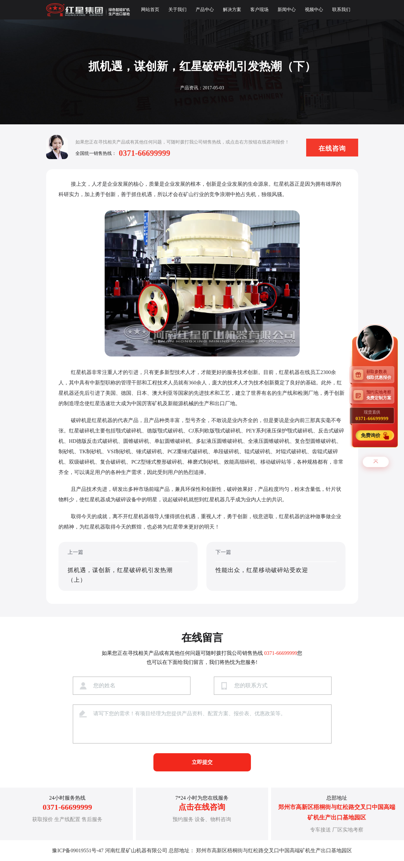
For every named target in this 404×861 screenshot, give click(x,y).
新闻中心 (287, 9)
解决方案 (232, 9)
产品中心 (205, 9)
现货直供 (372, 415)
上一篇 (128, 566)
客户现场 (259, 9)
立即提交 (202, 762)
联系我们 (341, 9)
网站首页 (150, 9)
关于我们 (177, 9)
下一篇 (275, 566)
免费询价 (371, 435)
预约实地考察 (380, 395)
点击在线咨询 (201, 807)
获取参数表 (380, 374)
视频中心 (314, 9)
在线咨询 (332, 148)
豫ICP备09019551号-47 (77, 850)
